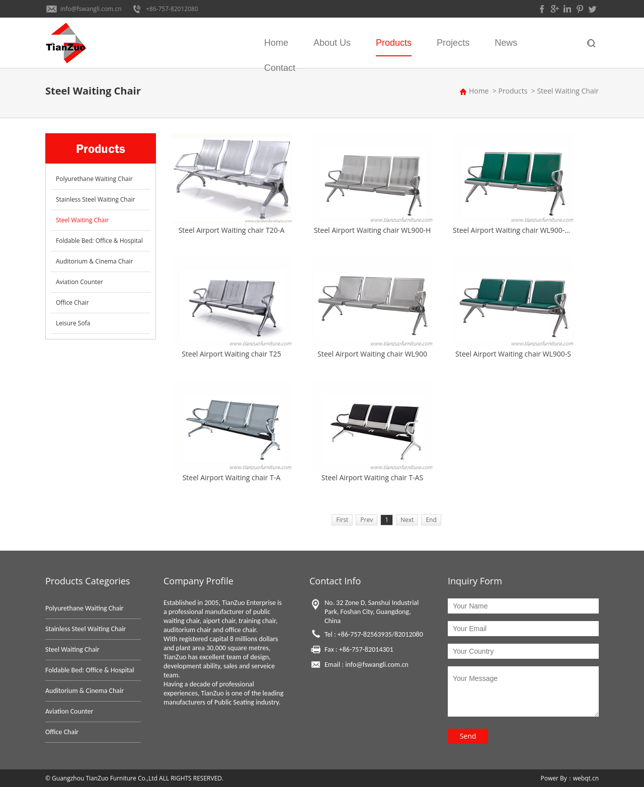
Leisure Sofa (73, 323)
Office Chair (72, 302)
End (431, 519)
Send (468, 736)
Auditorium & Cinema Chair (94, 261)
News (506, 43)
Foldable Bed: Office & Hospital (99, 240)
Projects (453, 43)
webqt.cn (586, 778)
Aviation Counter (79, 282)
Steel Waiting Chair (568, 91)
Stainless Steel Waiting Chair (95, 199)
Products (394, 43)
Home (276, 43)
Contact (279, 68)
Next (407, 519)
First (342, 519)
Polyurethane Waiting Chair (94, 178)
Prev (366, 519)
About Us (332, 43)
